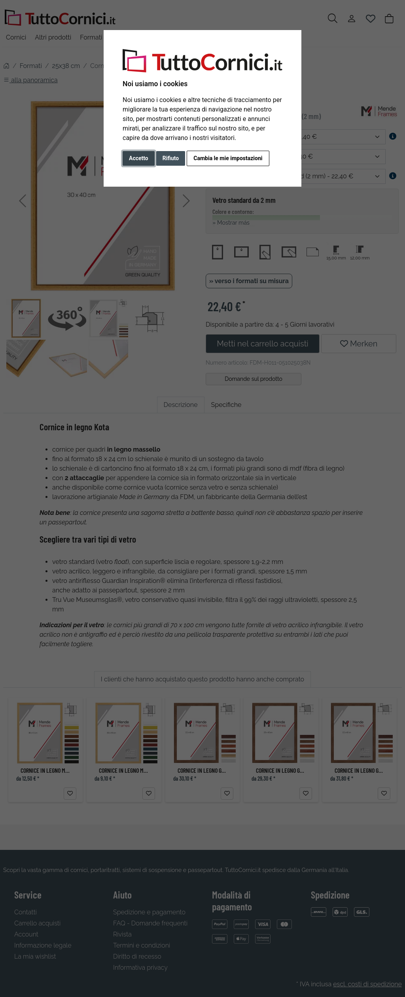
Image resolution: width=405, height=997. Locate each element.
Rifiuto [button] (171, 158)
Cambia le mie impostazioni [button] (227, 158)
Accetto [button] (138, 158)
